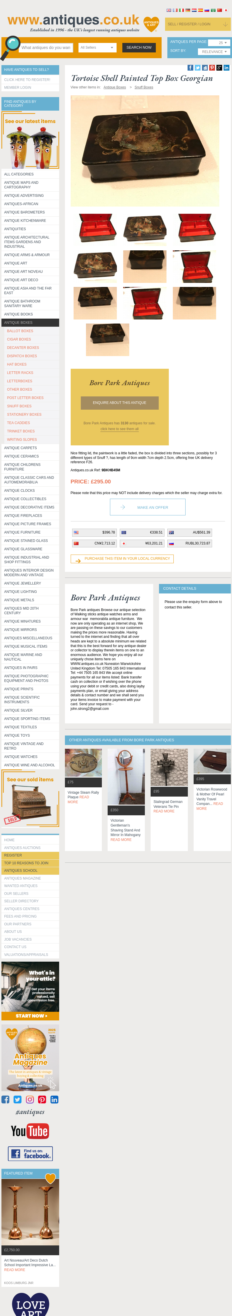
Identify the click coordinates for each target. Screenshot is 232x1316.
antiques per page (188, 42)
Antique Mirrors (20, 630)
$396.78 (108, 532)
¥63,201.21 (153, 543)
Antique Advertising (24, 196)
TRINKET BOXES (21, 431)
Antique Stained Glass (26, 541)
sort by (177, 51)
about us (13, 932)
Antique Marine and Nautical (23, 657)
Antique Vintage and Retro (24, 746)
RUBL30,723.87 (198, 543)
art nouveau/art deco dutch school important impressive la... (30, 1265)
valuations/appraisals (26, 955)
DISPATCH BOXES (22, 356)
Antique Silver (18, 710)
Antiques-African (21, 204)
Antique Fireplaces (23, 516)
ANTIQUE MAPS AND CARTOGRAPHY (21, 185)
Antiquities (15, 229)
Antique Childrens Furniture (22, 467)
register (13, 855)
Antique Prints (18, 689)
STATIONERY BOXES (24, 415)
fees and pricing (20, 916)
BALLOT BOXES (20, 331)
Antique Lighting (20, 592)
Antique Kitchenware (25, 221)
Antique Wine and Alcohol (29, 765)
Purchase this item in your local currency (127, 559)
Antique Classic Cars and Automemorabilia (29, 480)
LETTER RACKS (20, 373)
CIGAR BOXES (19, 339)
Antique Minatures (22, 621)
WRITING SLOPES (22, 440)
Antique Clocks (19, 491)
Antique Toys (17, 735)
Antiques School (21, 871)
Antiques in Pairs (21, 668)
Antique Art (15, 263)
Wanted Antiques (21, 886)
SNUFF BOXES (19, 406)
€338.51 (156, 532)
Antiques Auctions (22, 848)
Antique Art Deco (21, 280)
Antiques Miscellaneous (28, 638)
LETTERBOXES (19, 381)
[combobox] (97, 47)
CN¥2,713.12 (105, 543)
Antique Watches (21, 757)
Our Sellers (16, 894)
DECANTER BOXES (23, 348)
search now (139, 48)
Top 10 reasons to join (26, 863)
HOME (9, 840)
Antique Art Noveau (23, 272)
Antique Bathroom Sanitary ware (22, 303)
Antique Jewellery (22, 583)
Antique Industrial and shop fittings (26, 559)
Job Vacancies (18, 939)
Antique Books (18, 314)
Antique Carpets (20, 448)
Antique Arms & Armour (27, 255)
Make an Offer (152, 507)
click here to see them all (119, 429)
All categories (19, 174)
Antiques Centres (22, 909)
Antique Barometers (24, 212)
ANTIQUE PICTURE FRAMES (27, 524)
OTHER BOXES (19, 389)
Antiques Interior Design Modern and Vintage (29, 572)
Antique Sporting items (27, 719)
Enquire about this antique (119, 403)
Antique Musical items (26, 646)
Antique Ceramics (21, 456)
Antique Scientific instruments (22, 699)
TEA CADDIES (18, 423)
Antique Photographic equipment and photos (26, 678)
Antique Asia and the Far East (28, 290)
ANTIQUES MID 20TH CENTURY (21, 610)
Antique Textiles (20, 727)
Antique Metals (19, 600)
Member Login (17, 88)
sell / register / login (189, 24)
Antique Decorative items (29, 507)
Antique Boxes (18, 323)
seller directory (21, 901)
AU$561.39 (201, 532)
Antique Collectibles (25, 499)
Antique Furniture (22, 532)
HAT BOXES (17, 364)
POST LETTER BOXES (25, 398)
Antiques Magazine (22, 878)
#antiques (30, 1111)
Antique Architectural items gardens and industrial (27, 242)
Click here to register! (27, 80)
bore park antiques (119, 382)
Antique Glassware (23, 549)
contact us (15, 947)
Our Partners (17, 924)
